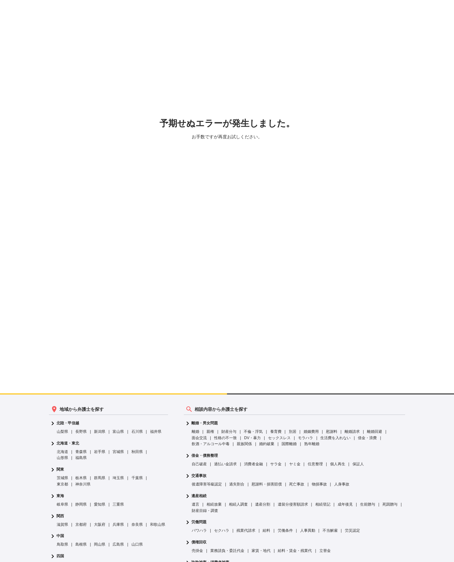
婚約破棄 (266, 444)
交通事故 (199, 476)
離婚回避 (374, 431)
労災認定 (352, 530)
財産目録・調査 (205, 510)
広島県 (118, 544)
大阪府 (99, 524)
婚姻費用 (311, 431)
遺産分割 (262, 504)
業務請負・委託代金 (227, 550)
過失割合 (236, 484)
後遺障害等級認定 (207, 484)
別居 (292, 431)
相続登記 (322, 504)
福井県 (155, 431)
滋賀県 (62, 524)
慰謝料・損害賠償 (267, 484)
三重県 (118, 504)
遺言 (195, 504)
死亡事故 (296, 484)
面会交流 (199, 438)
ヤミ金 (294, 464)
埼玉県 (118, 478)
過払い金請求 (225, 464)
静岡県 (81, 504)
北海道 (62, 452)
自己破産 (199, 464)
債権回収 (199, 542)
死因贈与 (390, 504)
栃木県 (81, 478)
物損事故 (319, 484)
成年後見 (345, 504)
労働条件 (285, 530)
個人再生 (337, 464)
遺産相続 (199, 496)
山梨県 (62, 431)
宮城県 (118, 452)
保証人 (358, 464)
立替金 (325, 550)
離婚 (195, 431)
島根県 (81, 544)
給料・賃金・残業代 (295, 550)
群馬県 (99, 478)
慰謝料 (331, 431)
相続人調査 (238, 504)
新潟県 (99, 431)
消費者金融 (253, 464)
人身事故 (341, 484)
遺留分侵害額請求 (293, 504)
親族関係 (244, 444)
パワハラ (199, 530)
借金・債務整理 (204, 456)
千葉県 (137, 478)
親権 (210, 431)
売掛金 (197, 550)
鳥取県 (62, 544)
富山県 (118, 431)
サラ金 (276, 464)
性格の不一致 (225, 438)
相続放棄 (214, 504)
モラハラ (305, 438)
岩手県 (99, 452)
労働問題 (199, 522)
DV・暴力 (252, 438)
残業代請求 (245, 530)
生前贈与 (367, 504)
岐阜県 (62, 504)
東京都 (62, 484)
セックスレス (279, 438)
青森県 (81, 452)
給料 (266, 530)
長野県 (81, 431)
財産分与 (228, 431)
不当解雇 (330, 530)
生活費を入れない (335, 438)
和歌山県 (157, 524)
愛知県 (99, 504)
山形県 (62, 458)
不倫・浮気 (253, 431)
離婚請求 (352, 431)
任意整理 (315, 464)
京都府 (81, 524)
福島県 (81, 458)
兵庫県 (118, 524)
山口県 (137, 544)
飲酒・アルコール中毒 (211, 444)
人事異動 (307, 530)
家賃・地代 (261, 550)
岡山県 (99, 544)
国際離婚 (289, 444)
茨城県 (62, 478)
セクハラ (221, 530)
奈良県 (137, 524)
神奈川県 (82, 484)
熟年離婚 (311, 444)
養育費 (276, 431)
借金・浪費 (367, 438)
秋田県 (137, 452)
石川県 (137, 431)
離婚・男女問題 (204, 423)
